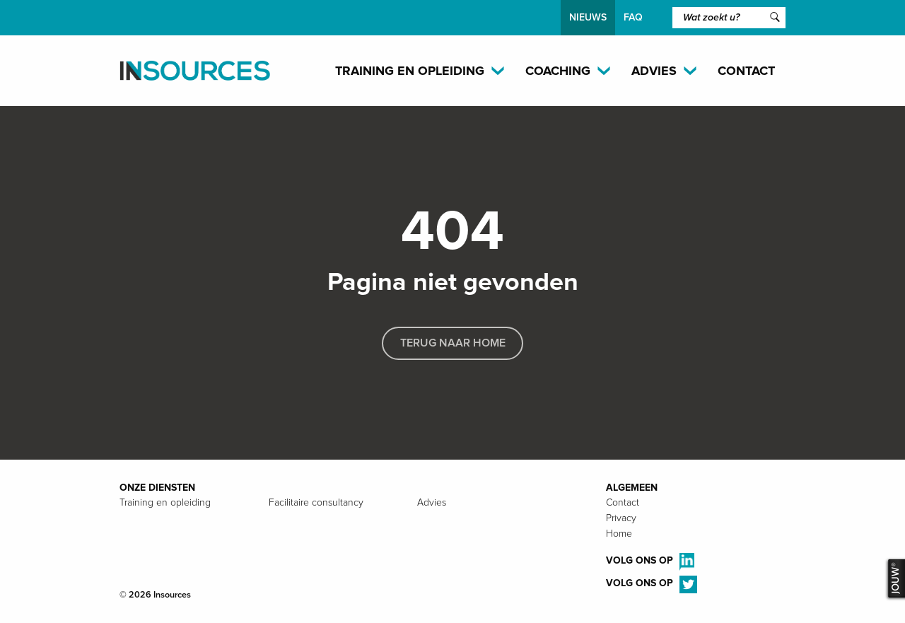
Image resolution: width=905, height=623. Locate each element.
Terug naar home (453, 343)
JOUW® (894, 579)
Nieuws (588, 17)
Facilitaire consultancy (316, 502)
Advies (431, 502)
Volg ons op (650, 562)
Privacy (621, 518)
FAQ (633, 17)
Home (619, 534)
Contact (746, 70)
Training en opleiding (165, 502)
